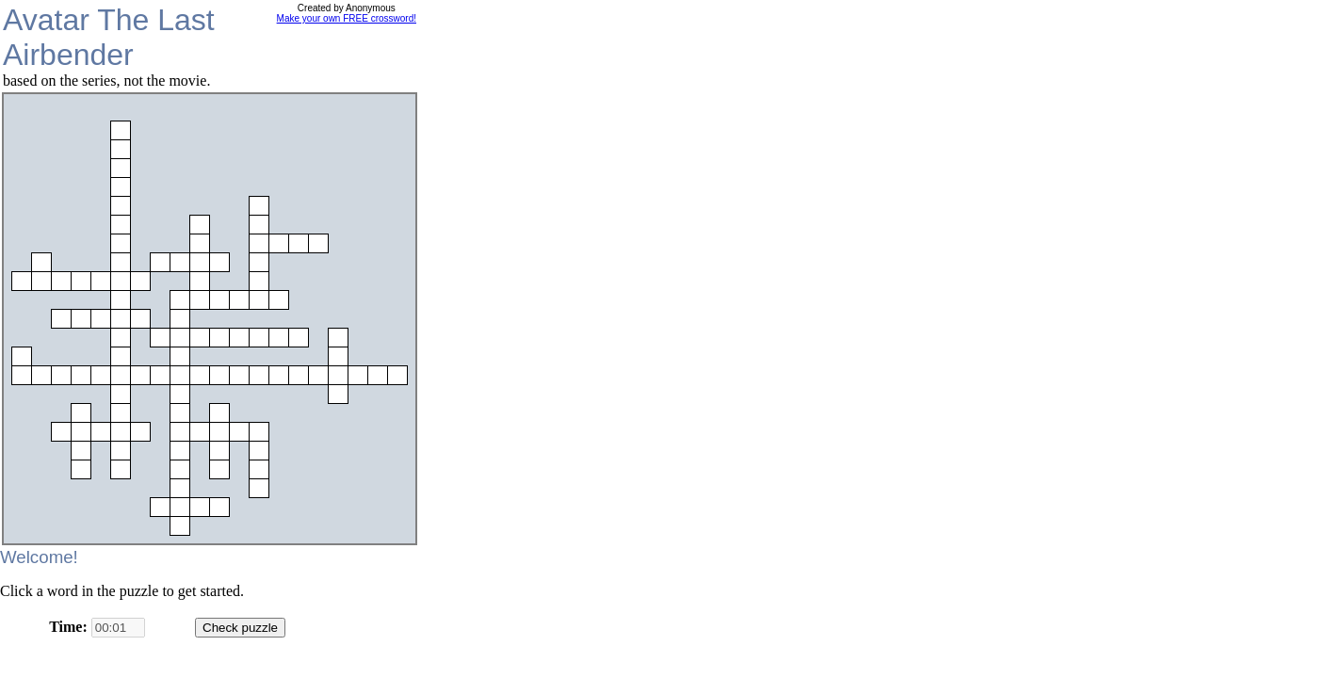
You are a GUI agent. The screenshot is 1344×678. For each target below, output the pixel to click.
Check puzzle (240, 628)
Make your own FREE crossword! (346, 18)
